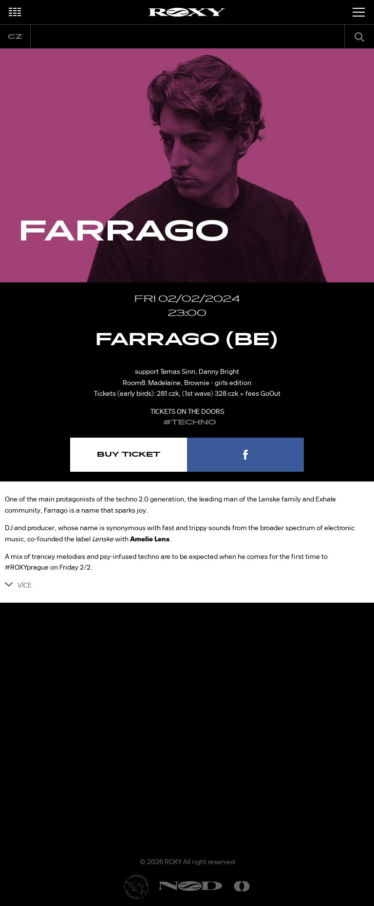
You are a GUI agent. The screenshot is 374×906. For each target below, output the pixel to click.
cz (15, 36)
